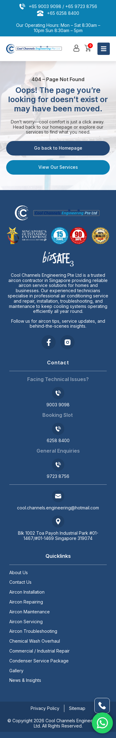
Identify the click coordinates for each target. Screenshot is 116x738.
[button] (76, 48)
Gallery (16, 670)
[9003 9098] (58, 393)
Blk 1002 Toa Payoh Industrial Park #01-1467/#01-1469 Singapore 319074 (58, 535)
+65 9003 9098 (45, 6)
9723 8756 (58, 476)
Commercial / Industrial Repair (39, 651)
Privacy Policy (45, 708)
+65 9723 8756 (81, 6)
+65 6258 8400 (63, 13)
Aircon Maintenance (29, 611)
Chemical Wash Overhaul (34, 641)
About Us (18, 572)
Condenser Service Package (39, 660)
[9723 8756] (58, 464)
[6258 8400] (58, 429)
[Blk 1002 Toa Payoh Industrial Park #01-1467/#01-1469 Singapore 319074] (58, 521)
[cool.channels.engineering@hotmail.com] (58, 496)
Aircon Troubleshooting (33, 631)
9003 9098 (58, 404)
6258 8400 (58, 440)
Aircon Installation (27, 592)
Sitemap (77, 708)
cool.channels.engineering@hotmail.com (58, 507)
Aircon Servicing (26, 621)
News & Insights (25, 680)
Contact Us (20, 582)
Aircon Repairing (26, 601)
